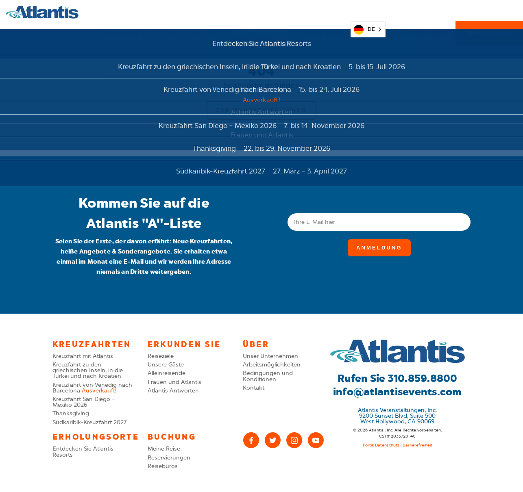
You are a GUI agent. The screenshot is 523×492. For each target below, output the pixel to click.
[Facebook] (251, 440)
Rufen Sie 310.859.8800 (398, 378)
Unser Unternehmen (270, 356)
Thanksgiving (70, 413)
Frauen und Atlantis (174, 382)
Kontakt (253, 387)
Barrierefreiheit (417, 445)
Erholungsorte (259, 12)
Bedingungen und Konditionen (268, 376)
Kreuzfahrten (191, 12)
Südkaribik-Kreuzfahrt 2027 (89, 422)
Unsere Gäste (166, 364)
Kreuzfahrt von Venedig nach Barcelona (92, 387)
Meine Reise (323, 12)
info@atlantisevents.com (397, 391)
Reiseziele (161, 356)
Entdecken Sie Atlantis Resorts (82, 451)
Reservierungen (489, 12)
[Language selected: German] (368, 12)
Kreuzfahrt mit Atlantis (82, 356)
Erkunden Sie (128, 12)
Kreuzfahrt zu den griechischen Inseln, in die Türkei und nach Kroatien (87, 370)
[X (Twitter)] (273, 440)
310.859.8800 (420, 12)
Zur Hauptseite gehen (261, 109)
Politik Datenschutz (381, 445)
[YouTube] (316, 440)
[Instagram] (294, 440)
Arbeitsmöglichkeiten (272, 364)
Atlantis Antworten (173, 390)
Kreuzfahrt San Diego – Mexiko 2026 (83, 402)
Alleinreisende (166, 373)
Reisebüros (163, 466)
